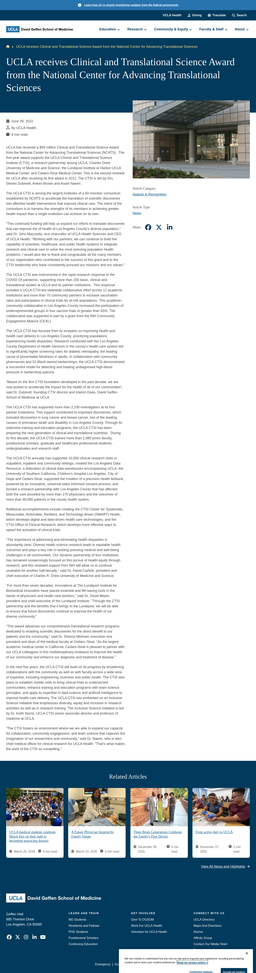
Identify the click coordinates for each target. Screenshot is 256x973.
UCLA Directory (204, 919)
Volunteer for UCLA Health (149, 931)
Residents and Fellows (84, 925)
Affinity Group (203, 938)
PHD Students (78, 931)
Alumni (198, 931)
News (137, 213)
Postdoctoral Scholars (83, 938)
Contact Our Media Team (211, 944)
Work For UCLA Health (146, 925)
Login (213, 964)
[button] (217, 15)
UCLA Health (172, 15)
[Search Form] (239, 15)
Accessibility (123, 964)
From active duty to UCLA (214, 832)
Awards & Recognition (150, 194)
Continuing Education (83, 944)
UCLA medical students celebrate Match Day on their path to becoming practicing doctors (32, 836)
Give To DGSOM (142, 919)
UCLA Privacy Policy (150, 964)
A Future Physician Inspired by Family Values (92, 834)
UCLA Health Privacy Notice (187, 964)
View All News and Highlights (225, 866)
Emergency (201, 950)
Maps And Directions (208, 925)
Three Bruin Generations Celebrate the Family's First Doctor (157, 834)
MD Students (77, 919)
